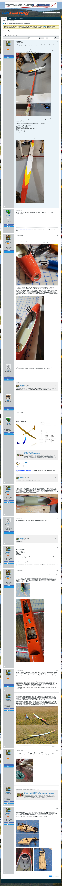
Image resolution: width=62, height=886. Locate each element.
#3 (57, 235)
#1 (57, 41)
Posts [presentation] (5, 35)
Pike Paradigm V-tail (28, 452)
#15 (57, 808)
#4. (56, 385)
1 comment (20, 382)
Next (57, 876)
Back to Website (13, 20)
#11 (57, 670)
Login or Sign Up (56, 0)
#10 (57, 570)
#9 (57, 547)
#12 (57, 694)
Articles (15, 18)
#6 (57, 418)
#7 (57, 486)
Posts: (7, 54)
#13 (57, 750)
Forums (4, 18)
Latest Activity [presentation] (11, 35)
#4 (57, 365)
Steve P (8, 215)
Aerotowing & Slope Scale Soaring (15, 23)
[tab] (5, 35)
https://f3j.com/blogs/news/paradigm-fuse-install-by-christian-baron (39, 793)
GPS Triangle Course (26, 23)
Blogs (10, 18)
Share (8, 56)
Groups (20, 18)
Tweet (8, 57)
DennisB (8, 370)
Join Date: (6, 53)
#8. (56, 538)
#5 (57, 395)
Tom (8, 400)
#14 (57, 787)
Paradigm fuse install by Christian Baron (32, 792)
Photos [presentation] (17, 35)
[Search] (50, 12)
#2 (57, 210)
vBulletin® (53, 883)
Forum (6, 23)
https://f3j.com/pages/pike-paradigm (32, 453)
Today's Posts (6, 20)
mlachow (8, 47)
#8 (57, 518)
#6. (56, 477)
